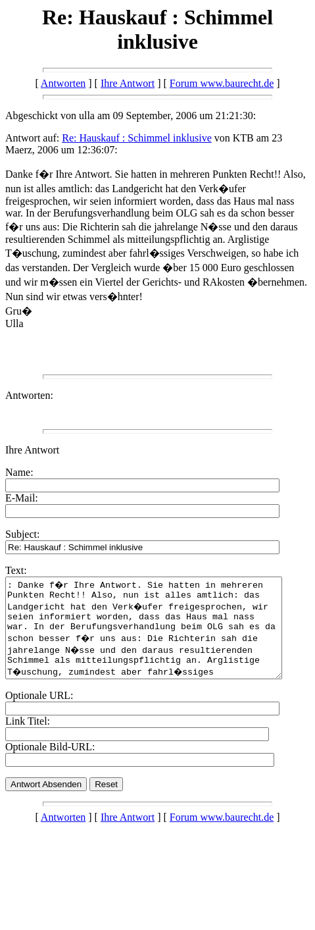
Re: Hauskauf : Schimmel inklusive (137, 137)
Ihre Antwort (128, 83)
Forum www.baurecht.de (222, 83)
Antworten (63, 83)
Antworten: (29, 395)
